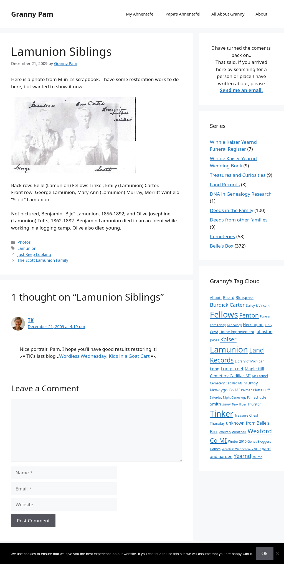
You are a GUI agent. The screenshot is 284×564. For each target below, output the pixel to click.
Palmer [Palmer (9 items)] (246, 390)
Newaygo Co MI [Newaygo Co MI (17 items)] (225, 389)
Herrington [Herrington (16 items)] (253, 324)
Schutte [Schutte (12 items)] (259, 397)
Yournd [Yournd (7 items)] (257, 457)
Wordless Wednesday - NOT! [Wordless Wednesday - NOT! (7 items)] (241, 449)
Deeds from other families (239, 219)
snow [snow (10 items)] (226, 404)
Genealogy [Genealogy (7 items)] (234, 325)
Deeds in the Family (231, 210)
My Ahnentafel (140, 14)
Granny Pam (32, 14)
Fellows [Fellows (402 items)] (224, 314)
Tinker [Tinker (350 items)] (221, 413)
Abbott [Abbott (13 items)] (216, 297)
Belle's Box (222, 246)
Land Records (225, 184)
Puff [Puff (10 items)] (266, 390)
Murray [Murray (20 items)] (251, 383)
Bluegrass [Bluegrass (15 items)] (244, 297)
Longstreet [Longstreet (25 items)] (232, 369)
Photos (24, 242)
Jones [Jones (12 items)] (214, 340)
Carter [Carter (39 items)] (237, 304)
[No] (277, 553)
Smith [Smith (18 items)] (215, 404)
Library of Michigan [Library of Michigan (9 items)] (249, 361)
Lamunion (26, 248)
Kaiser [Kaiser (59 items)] (228, 339)
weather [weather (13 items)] (239, 431)
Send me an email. (241, 90)
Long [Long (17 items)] (214, 368)
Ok (265, 553)
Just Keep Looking (34, 254)
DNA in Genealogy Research (241, 194)
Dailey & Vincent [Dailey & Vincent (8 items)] (257, 305)
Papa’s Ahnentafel (183, 14)
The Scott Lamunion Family (42, 260)
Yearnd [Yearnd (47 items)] (242, 456)
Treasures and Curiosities (238, 175)
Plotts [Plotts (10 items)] (257, 390)
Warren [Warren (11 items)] (225, 431)
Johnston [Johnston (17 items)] (263, 331)
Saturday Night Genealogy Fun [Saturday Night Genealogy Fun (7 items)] (231, 397)
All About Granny (227, 14)
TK (31, 320)
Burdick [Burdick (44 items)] (219, 304)
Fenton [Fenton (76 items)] (249, 315)
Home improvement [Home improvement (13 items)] (236, 331)
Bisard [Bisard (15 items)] (228, 297)
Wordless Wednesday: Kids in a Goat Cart (104, 356)
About (261, 14)
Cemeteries (222, 236)
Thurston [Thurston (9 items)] (254, 404)
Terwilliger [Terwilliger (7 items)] (239, 404)
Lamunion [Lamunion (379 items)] (229, 349)
